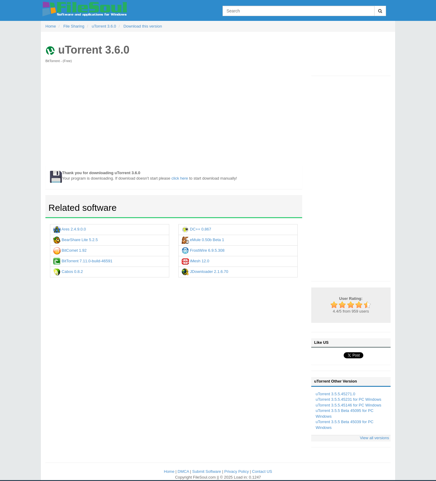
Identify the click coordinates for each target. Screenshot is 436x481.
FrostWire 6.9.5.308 (203, 250)
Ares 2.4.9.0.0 (69, 229)
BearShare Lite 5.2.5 (75, 239)
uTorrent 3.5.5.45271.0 (335, 394)
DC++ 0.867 (196, 229)
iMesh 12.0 (195, 261)
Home (169, 471)
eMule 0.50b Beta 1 (203, 239)
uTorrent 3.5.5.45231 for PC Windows (349, 399)
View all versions (374, 438)
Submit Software (207, 471)
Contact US (262, 471)
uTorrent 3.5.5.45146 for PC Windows (349, 405)
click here (179, 178)
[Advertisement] (174, 117)
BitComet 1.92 (70, 250)
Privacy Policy (237, 471)
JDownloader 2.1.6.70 (205, 271)
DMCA (184, 471)
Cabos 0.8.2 (68, 271)
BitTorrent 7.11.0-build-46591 (82, 261)
